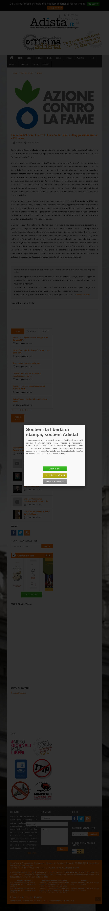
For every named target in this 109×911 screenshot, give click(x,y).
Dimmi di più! (54, 468)
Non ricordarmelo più (55, 481)
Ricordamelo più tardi (55, 475)
